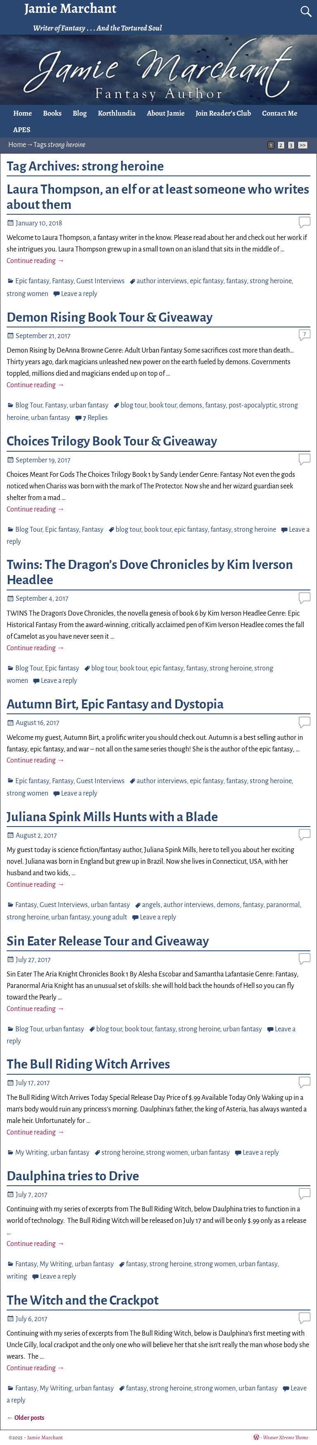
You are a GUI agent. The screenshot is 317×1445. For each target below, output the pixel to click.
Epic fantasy (32, 281)
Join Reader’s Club (223, 113)
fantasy (236, 281)
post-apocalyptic (252, 405)
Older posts (25, 1417)
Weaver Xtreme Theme (285, 1437)
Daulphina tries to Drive (73, 1176)
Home (22, 113)
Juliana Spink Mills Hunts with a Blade (112, 817)
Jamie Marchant (45, 1437)
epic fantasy (206, 281)
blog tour (133, 405)
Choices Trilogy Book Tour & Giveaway (112, 441)
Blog (80, 113)
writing (17, 1276)
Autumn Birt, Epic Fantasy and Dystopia (115, 704)
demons (190, 405)
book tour (162, 405)
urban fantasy (89, 405)
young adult (110, 917)
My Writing (31, 1152)
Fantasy (62, 281)
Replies (95, 418)
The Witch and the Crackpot (82, 1300)
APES (22, 130)
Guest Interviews (100, 281)
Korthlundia (117, 113)
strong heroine (270, 281)
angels (151, 905)
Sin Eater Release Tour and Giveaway (108, 941)
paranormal (283, 905)
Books (52, 113)
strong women (27, 294)
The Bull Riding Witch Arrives (88, 1064)
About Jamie (166, 113)
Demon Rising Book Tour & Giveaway (110, 317)
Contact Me (279, 113)
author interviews (162, 281)
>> (302, 145)
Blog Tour (28, 405)
